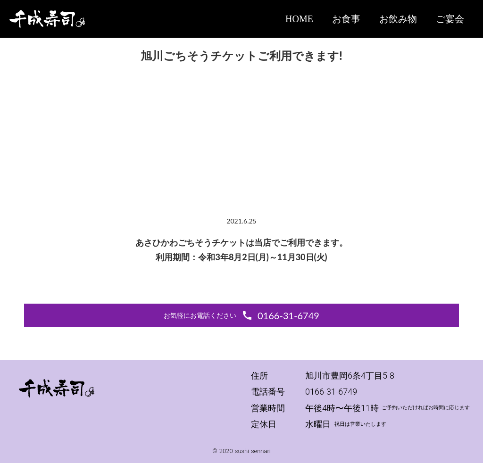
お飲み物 (398, 19)
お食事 (346, 19)
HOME (299, 19)
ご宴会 (450, 19)
